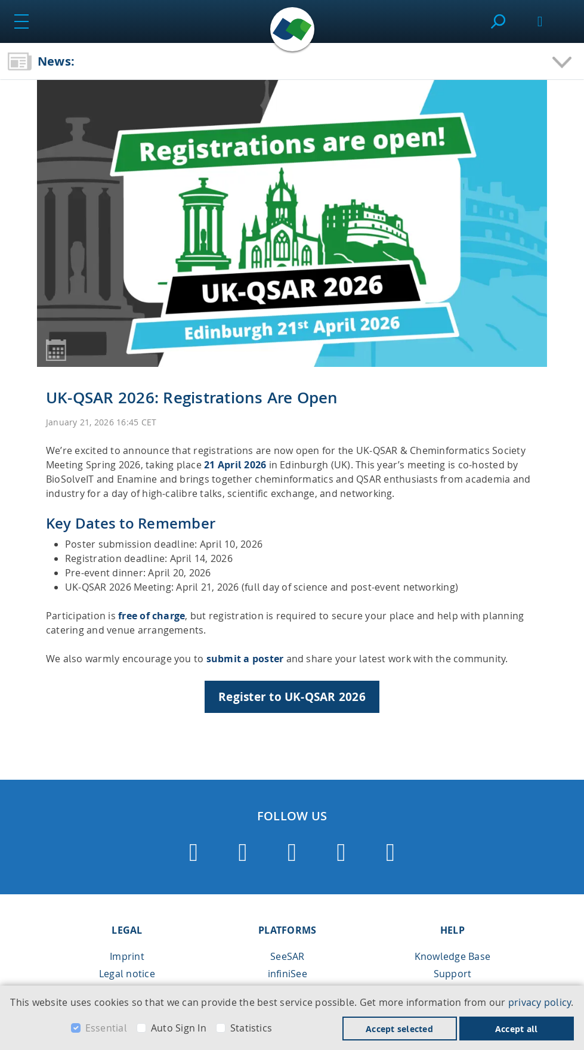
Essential (106, 1027)
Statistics (251, 1027)
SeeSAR (287, 956)
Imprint (127, 956)
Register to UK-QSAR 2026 (292, 697)
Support (453, 973)
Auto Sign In (178, 1027)
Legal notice (127, 973)
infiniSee (287, 973)
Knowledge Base (452, 956)
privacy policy (539, 1002)
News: (56, 61)
